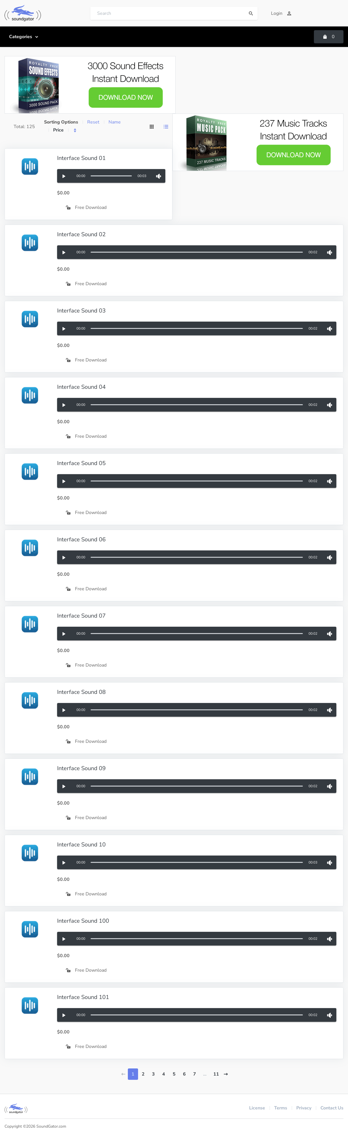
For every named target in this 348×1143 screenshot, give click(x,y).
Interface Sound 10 (81, 844)
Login (281, 13)
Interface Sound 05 (81, 463)
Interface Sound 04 (81, 387)
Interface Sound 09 (81, 768)
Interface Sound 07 (81, 616)
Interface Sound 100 (83, 921)
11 (216, 1074)
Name (115, 122)
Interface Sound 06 (81, 539)
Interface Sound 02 (81, 234)
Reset (93, 122)
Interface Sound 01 (81, 158)
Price (58, 130)
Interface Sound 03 (81, 310)
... (205, 1074)
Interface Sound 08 (81, 692)
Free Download (86, 207)
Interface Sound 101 (83, 997)
